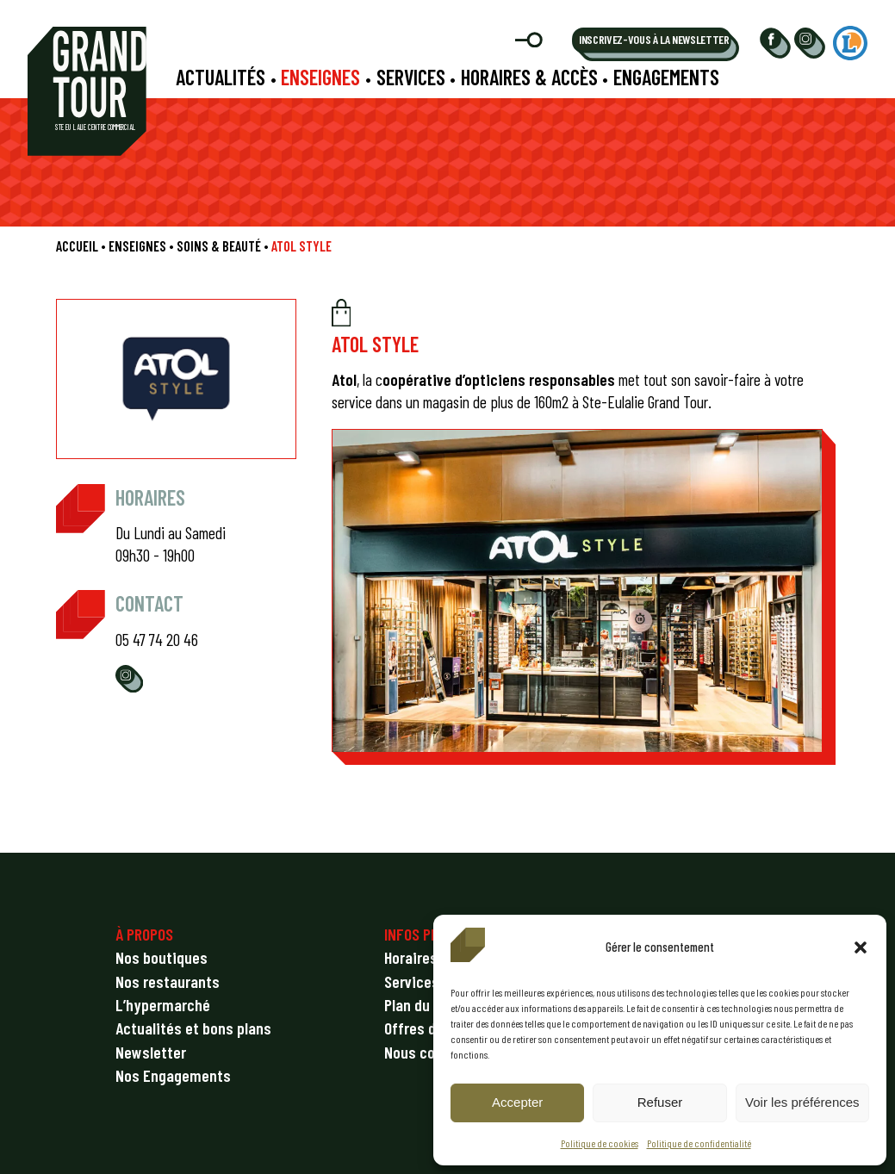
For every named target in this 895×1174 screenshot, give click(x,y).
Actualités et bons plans (193, 1028)
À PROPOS (144, 934)
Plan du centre (429, 1005)
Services (410, 77)
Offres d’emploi (432, 1028)
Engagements (666, 77)
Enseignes (320, 77)
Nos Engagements (173, 1075)
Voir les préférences (802, 1102)
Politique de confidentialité (699, 1143)
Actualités (220, 77)
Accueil (77, 246)
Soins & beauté (219, 246)
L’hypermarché (162, 1005)
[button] (860, 947)
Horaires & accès (529, 77)
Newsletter (150, 1052)
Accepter (517, 1102)
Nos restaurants (167, 981)
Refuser (660, 1102)
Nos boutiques (161, 957)
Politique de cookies (599, 1143)
